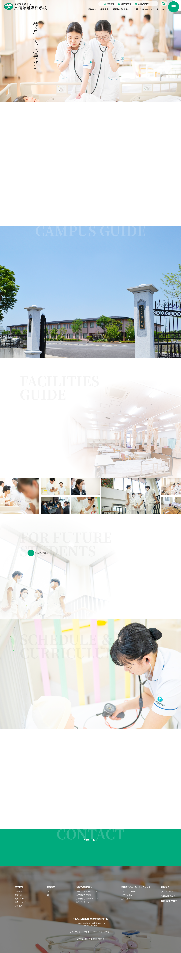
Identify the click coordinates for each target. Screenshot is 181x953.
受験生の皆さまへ (121, 9)
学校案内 (92, 9)
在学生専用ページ (145, 4)
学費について (20, 902)
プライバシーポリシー (102, 931)
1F (48, 891)
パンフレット (167, 891)
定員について (20, 898)
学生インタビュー (83, 902)
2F (48, 894)
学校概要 (18, 891)
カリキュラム (126, 894)
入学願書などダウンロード (87, 898)
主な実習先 (125, 898)
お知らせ (165, 886)
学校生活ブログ (168, 896)
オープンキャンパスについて (88, 891)
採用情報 (110, 4)
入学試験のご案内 (83, 894)
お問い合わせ (125, 4)
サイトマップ (75, 931)
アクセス (18, 905)
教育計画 (18, 894)
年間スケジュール (128, 891)
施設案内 (104, 9)
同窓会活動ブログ (169, 900)
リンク (87, 931)
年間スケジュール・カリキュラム (149, 9)
